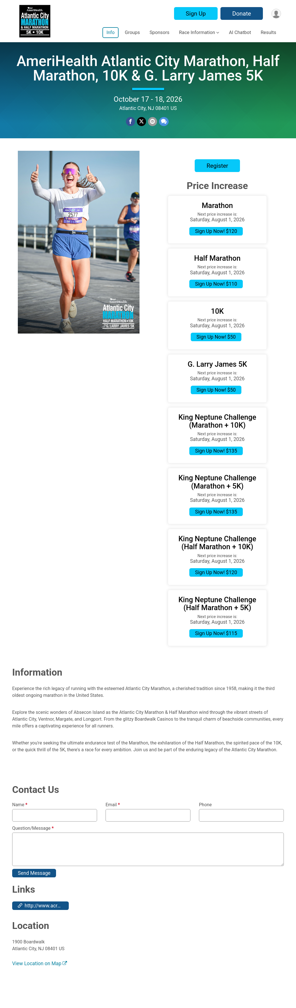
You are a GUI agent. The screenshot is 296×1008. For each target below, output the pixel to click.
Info (110, 32)
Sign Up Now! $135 (216, 462)
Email (113, 816)
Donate (240, 13)
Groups (132, 32)
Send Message (34, 884)
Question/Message (33, 839)
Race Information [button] (197, 32)
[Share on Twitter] (141, 127)
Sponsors (159, 32)
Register (217, 177)
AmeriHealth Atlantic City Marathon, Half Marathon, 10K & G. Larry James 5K (147, 74)
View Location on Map (39, 975)
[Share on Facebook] (130, 127)
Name (19, 816)
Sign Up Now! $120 (216, 242)
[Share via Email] (152, 127)
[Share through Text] (163, 127)
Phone (205, 816)
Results (268, 32)
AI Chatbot (240, 32)
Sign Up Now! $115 (216, 645)
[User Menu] (276, 13)
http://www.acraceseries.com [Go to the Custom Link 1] (43, 917)
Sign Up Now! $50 (216, 348)
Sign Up (195, 13)
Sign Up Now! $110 (216, 295)
